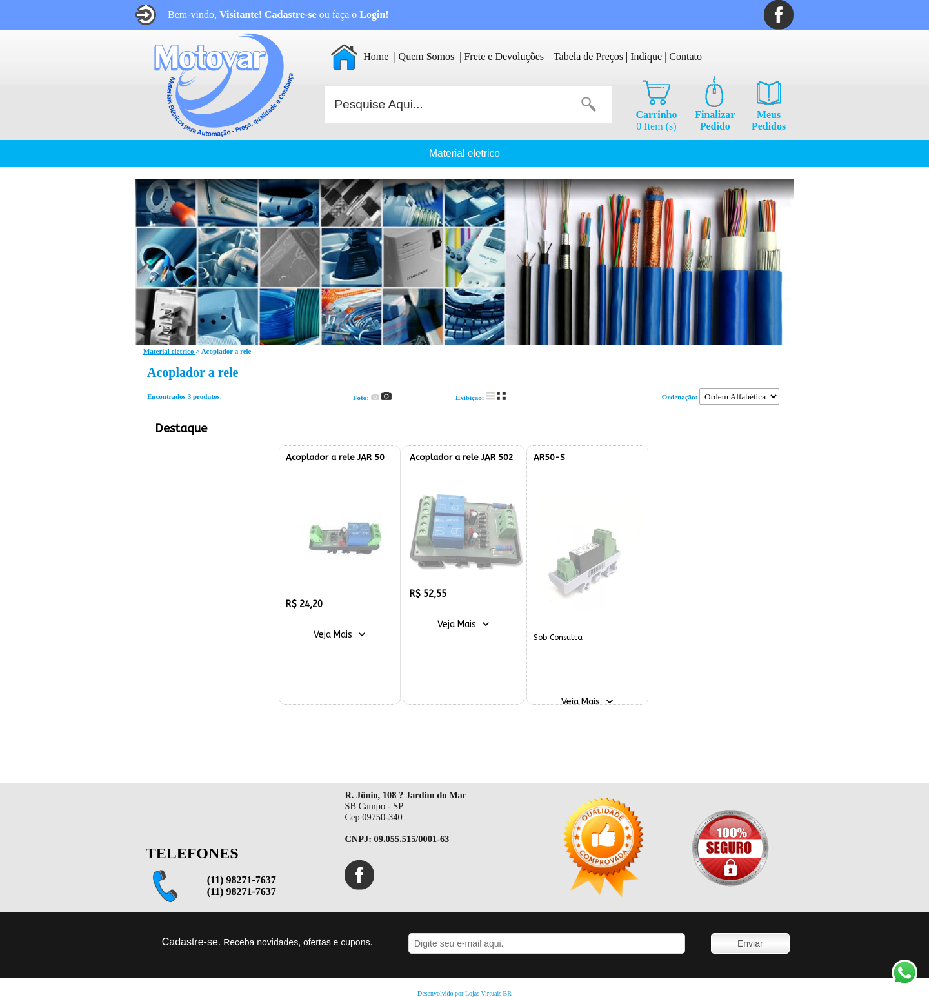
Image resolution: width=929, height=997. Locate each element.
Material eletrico (464, 153)
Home (375, 56)
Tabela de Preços (588, 56)
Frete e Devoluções (504, 56)
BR (507, 993)
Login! (373, 14)
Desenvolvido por (441, 993)
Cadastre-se (291, 14)
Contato (685, 56)
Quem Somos (427, 56)
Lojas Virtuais (484, 993)
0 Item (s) (656, 120)
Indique (646, 56)
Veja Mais (333, 634)
